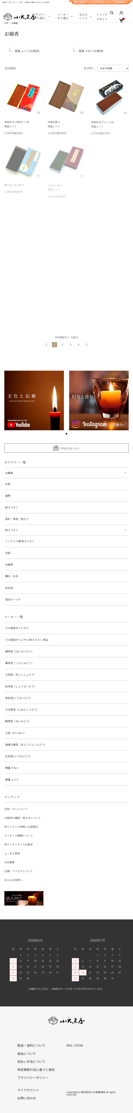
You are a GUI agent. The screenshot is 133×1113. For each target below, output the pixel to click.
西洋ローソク (13, 599)
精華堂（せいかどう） (18, 721)
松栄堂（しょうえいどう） (20, 686)
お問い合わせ (26, 1098)
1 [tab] (66, 434)
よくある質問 (12, 853)
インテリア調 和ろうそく (19, 541)
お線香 (15, 22)
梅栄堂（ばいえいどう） (19, 651)
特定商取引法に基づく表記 (36, 1069)
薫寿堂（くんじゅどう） (19, 663)
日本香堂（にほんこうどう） (22, 709)
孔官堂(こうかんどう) (17, 756)
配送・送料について (31, 1045)
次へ (86, 344)
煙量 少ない (12, 768)
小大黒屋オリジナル (16, 628)
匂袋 (7, 553)
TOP (6, 22)
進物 (7, 495)
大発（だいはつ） (15, 733)
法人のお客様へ (13, 880)
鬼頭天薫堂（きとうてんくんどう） (26, 744)
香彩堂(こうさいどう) (17, 698)
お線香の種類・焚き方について (22, 818)
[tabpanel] (34, 400)
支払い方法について (31, 1061)
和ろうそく (11, 530)
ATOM (79, 1045)
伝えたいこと (83, 16)
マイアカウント (28, 1090)
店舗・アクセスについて (18, 871)
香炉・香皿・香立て (17, 519)
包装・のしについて (16, 809)
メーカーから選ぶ (63, 16)
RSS (69, 1045)
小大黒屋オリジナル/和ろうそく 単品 (26, 639)
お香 (7, 484)
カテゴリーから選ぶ (39, 16)
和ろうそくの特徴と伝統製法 (21, 826)
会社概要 (9, 862)
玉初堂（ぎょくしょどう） (20, 674)
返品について (26, 1053)
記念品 (9, 588)
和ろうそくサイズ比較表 (18, 844)
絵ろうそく (11, 507)
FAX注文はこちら (70, 448)
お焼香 (9, 564)
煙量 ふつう (12, 779)
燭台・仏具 (11, 576)
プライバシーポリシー (32, 1077)
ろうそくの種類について (18, 835)
